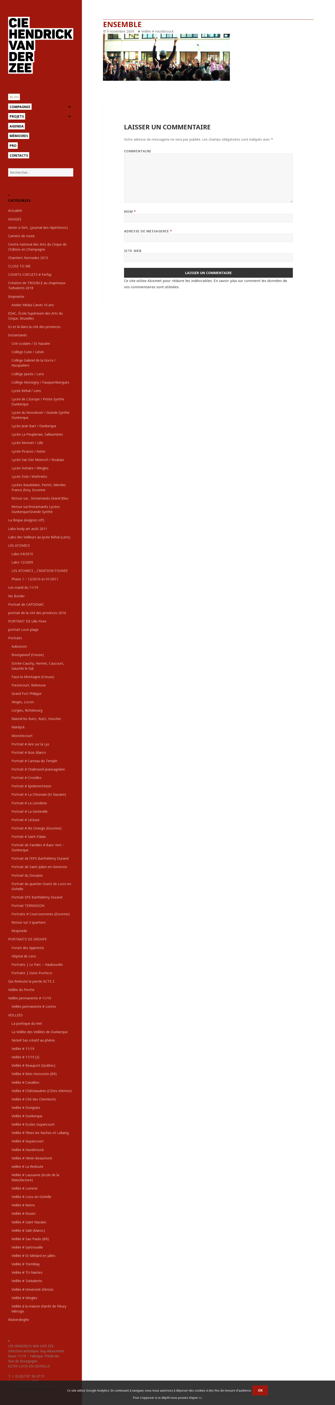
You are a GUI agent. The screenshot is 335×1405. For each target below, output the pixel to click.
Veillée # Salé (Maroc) (28, 1230)
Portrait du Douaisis (27, 875)
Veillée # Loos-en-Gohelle (31, 1196)
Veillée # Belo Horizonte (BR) (34, 1073)
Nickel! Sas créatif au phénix (33, 1040)
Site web (132, 250)
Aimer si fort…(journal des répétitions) (38, 227)
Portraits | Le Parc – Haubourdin (37, 964)
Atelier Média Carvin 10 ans (32, 305)
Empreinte (16, 296)
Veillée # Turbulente (26, 1280)
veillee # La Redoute (27, 1166)
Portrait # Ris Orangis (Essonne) (36, 828)
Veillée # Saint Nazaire (28, 1222)
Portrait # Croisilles (26, 777)
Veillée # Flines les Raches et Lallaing (40, 1132)
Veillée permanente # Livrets (33, 1006)
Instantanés (17, 335)
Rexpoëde (19, 930)
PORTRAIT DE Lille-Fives (27, 621)
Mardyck (18, 727)
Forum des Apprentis (27, 947)
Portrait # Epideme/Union (31, 786)
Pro (13, 145)
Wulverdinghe (18, 1319)
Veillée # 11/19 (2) (25, 1057)
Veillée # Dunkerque (26, 1116)
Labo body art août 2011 (27, 528)
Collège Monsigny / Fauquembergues (40, 382)
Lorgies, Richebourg (26, 710)
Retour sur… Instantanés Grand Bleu (39, 498)
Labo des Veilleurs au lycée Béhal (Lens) (39, 537)
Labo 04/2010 (22, 554)
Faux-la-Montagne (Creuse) (32, 676)
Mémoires (19, 135)
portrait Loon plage (23, 629)
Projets (17, 116)
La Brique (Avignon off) (26, 520)
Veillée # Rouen (23, 1213)
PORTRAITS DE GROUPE (27, 939)
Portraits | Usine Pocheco (31, 973)
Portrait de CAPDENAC (26, 604)
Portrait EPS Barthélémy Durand (36, 897)
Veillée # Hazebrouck (27, 1149)
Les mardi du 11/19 (23, 587)
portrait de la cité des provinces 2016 (37, 612)
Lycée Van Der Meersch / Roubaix (37, 459)
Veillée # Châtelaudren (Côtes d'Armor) (41, 1090)
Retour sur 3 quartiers (28, 922)
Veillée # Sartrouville (27, 1247)
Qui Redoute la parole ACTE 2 (31, 981)
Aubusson (19, 646)
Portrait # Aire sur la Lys (30, 744)
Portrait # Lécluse (25, 820)
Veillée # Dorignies (25, 1107)
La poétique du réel (26, 1023)
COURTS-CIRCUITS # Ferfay (29, 274)
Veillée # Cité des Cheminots (33, 1099)
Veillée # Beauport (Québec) (33, 1065)
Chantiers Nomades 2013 (28, 257)
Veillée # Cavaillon (25, 1082)
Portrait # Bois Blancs (28, 752)
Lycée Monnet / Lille (27, 442)
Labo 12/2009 (22, 562)
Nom (130, 211)
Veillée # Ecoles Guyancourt (33, 1124)
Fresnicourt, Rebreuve (28, 685)
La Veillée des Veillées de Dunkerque (39, 1032)
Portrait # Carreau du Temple (34, 761)
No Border (16, 596)
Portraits (15, 638)
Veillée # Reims (23, 1205)
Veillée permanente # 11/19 (29, 998)
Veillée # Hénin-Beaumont (31, 1158)
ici (200, 1398)
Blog (14, 97)
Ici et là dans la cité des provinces (34, 326)
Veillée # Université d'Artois (32, 1289)
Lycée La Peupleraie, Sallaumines (37, 434)
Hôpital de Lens (23, 956)
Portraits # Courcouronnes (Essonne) (40, 914)
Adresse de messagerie (148, 231)
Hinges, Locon (22, 702)
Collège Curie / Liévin (27, 352)
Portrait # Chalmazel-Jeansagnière (38, 769)
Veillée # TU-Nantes (26, 1272)
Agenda (17, 126)
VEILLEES (15, 1015)
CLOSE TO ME (19, 266)
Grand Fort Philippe (26, 693)
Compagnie (20, 106)
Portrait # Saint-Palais (28, 836)
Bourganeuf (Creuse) (27, 654)
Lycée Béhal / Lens (26, 390)
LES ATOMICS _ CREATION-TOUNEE (39, 570)
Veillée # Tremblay (25, 1264)
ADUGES (14, 219)
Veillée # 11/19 (22, 1048)
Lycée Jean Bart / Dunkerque (33, 426)
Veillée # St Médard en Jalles (33, 1255)
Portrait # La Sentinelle (29, 811)
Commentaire (137, 151)
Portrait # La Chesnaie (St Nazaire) (38, 794)
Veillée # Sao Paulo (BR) (30, 1239)
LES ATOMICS (19, 545)
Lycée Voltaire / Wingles (30, 468)
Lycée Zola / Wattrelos (29, 476)
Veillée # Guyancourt (27, 1141)
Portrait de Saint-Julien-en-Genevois (39, 866)
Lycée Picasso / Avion (28, 451)
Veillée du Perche (21, 989)
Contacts (19, 155)
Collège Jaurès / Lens (27, 374)
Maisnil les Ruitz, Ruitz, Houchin (36, 718)
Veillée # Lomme (24, 1188)
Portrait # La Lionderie (29, 803)
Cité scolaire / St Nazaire (30, 343)
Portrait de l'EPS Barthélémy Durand (39, 858)
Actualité (15, 210)
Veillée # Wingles (24, 1298)
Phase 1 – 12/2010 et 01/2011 (34, 579)
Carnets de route (21, 236)
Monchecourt (22, 735)
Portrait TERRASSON (27, 905)
